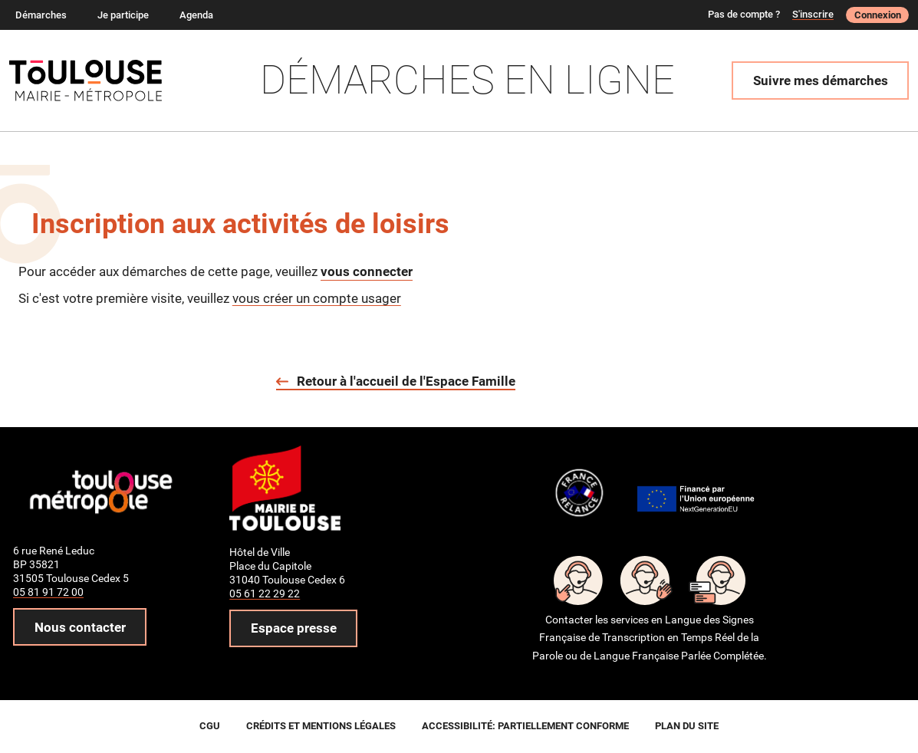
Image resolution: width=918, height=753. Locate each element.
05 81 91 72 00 (48, 592)
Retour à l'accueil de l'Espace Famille (406, 381)
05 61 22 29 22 (264, 593)
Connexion (877, 15)
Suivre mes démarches (820, 80)
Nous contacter (80, 627)
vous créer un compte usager (316, 298)
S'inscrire (813, 14)
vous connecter (367, 271)
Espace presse (294, 628)
